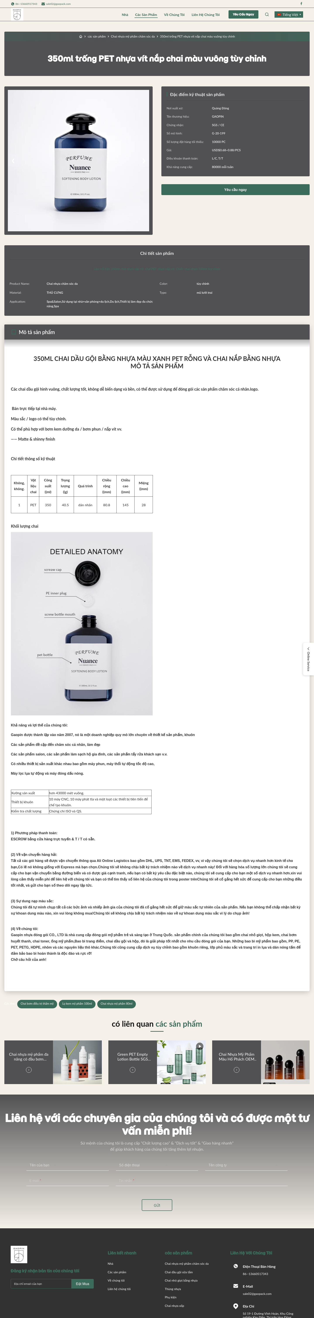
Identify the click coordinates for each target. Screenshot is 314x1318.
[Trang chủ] (80, 36)
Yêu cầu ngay (243, 14)
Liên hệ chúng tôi (206, 14)
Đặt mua (82, 1284)
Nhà (125, 14)
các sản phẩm (97, 36)
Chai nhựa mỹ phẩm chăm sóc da (133, 36)
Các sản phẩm (146, 14)
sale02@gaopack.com (58, 3)
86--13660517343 (255, 1274)
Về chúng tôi (174, 14)
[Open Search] (267, 14)
